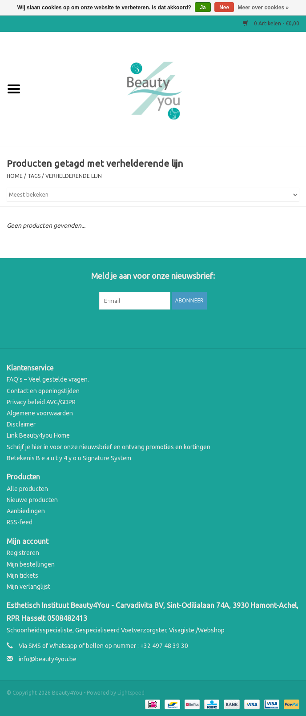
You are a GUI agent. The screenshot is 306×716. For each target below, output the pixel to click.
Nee (224, 7)
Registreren (23, 552)
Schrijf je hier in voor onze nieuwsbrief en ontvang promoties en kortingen (108, 447)
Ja (202, 7)
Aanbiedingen (26, 511)
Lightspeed (131, 693)
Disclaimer (21, 424)
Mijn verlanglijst (28, 586)
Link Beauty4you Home (38, 435)
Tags (34, 176)
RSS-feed (19, 522)
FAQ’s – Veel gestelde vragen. (48, 379)
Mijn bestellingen (31, 564)
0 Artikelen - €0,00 (271, 23)
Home (15, 176)
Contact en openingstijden (43, 390)
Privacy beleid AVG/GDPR (41, 402)
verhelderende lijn (73, 176)
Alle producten (27, 488)
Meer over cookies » (263, 7)
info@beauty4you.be (47, 659)
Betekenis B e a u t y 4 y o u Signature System (69, 458)
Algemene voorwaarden (40, 413)
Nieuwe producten (32, 499)
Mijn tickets (22, 575)
